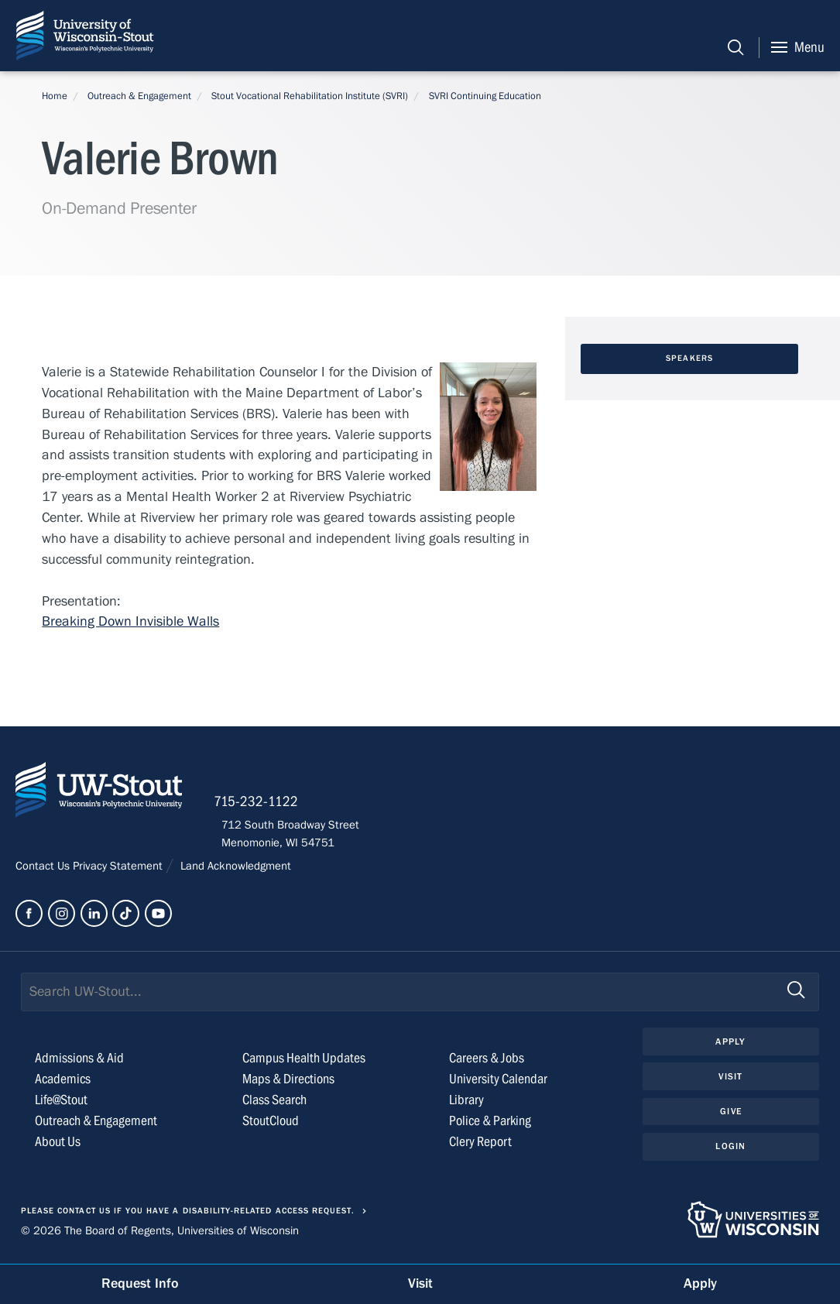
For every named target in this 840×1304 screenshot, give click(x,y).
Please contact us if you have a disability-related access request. (188, 1215)
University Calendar (498, 1084)
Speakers (689, 358)
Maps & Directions (288, 1084)
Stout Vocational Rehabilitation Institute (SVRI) (309, 96)
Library (466, 1104)
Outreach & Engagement (139, 96)
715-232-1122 (263, 806)
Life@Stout (61, 1104)
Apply (731, 1046)
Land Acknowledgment (234, 871)
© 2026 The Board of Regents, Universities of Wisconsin (160, 1235)
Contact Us (44, 871)
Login (730, 1152)
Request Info (140, 1283)
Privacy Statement (119, 871)
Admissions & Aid (79, 1063)
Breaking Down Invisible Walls (130, 622)
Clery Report (480, 1146)
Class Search (274, 1104)
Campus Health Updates (303, 1063)
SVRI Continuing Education (485, 96)
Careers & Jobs (486, 1063)
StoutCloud (270, 1125)
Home (54, 96)
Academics (63, 1084)
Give (730, 1117)
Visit (730, 1081)
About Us (58, 1146)
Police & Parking (490, 1125)
